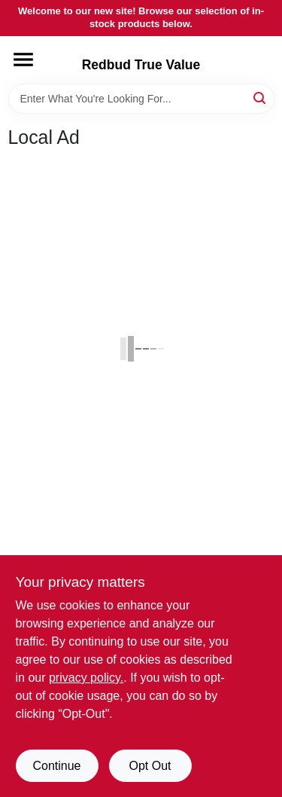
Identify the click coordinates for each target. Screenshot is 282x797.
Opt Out (150, 765)
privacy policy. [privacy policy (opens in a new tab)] (86, 677)
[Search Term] (141, 99)
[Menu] (23, 59)
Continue (56, 765)
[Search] (260, 97)
